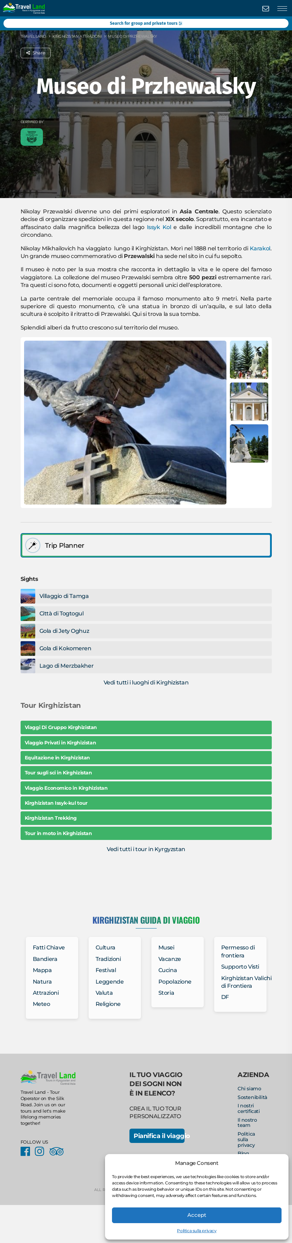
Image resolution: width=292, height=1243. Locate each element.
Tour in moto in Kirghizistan (58, 833)
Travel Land (33, 36)
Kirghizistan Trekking (51, 818)
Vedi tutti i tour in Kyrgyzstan (146, 849)
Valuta (104, 993)
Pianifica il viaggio (159, 1135)
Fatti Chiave (49, 947)
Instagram (41, 1151)
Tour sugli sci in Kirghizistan (58, 773)
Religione (108, 1004)
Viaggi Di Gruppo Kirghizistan (61, 727)
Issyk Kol (159, 227)
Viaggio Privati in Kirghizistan (60, 743)
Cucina (167, 970)
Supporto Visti (240, 966)
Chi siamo (249, 1088)
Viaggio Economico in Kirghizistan (66, 788)
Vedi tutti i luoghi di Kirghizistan (146, 682)
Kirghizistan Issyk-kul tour (56, 803)
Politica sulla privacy (196, 1230)
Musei (166, 947)
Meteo (41, 1004)
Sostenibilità (252, 1097)
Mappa (42, 970)
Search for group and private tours (146, 23)
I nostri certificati (249, 1108)
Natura (42, 981)
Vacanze (169, 959)
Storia (166, 993)
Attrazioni (46, 993)
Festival (106, 970)
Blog (243, 1153)
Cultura (105, 947)
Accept (196, 1215)
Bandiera (45, 959)
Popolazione (175, 981)
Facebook (27, 1151)
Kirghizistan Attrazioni (77, 36)
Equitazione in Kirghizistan (57, 758)
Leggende (110, 981)
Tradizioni (108, 959)
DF (225, 997)
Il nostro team (247, 1123)
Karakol (260, 248)
